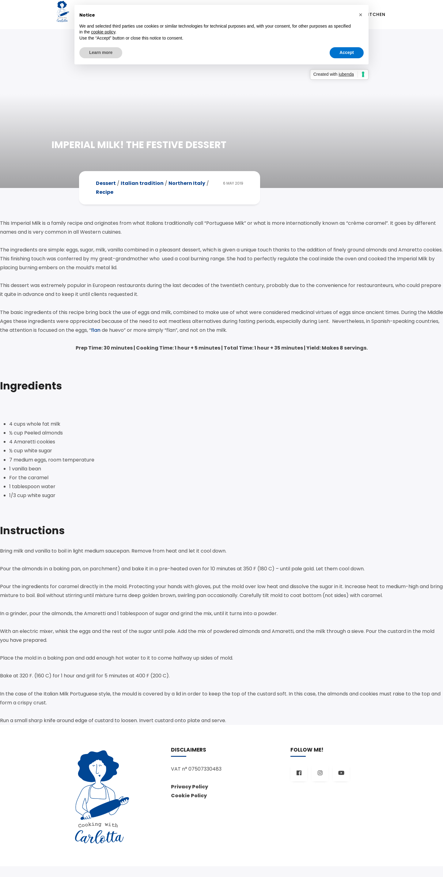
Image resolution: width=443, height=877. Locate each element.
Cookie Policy (189, 806)
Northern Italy (186, 187)
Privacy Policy (189, 797)
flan (95, 334)
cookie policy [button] (103, 31)
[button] (360, 15)
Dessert (106, 187)
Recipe (104, 196)
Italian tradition (142, 187)
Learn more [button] (100, 52)
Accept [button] (346, 52)
